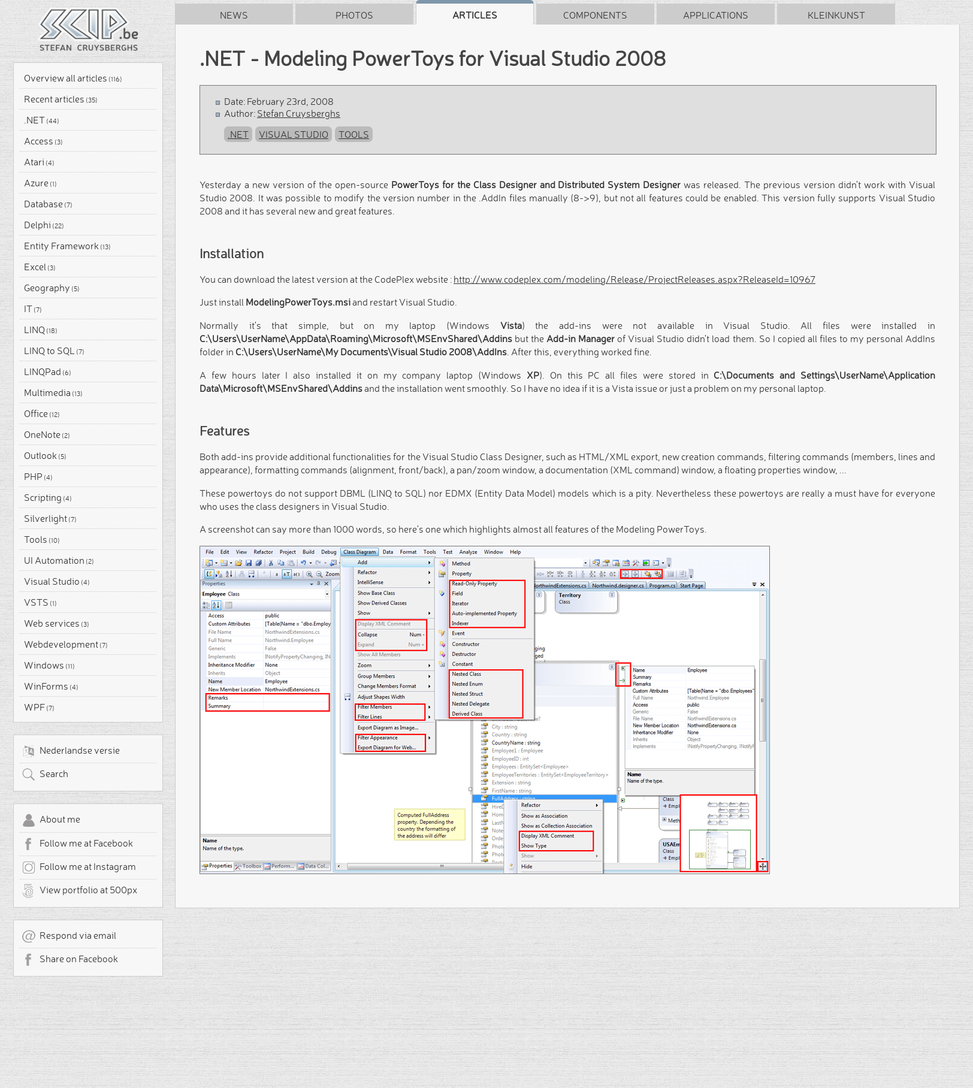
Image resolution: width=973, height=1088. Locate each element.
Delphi (44, 225)
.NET (41, 120)
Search (45, 774)
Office (42, 413)
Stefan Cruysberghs (298, 113)
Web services (56, 623)
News (234, 15)
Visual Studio (57, 581)
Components (595, 15)
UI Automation (59, 560)
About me (51, 820)
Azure (40, 183)
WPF (39, 707)
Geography (52, 288)
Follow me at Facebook (77, 844)
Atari (39, 162)
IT (33, 309)
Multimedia (53, 392)
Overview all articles (73, 78)
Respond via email (69, 936)
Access (43, 141)
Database (48, 204)
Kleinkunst (836, 15)
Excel (40, 267)
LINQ (41, 330)
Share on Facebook (70, 960)
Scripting (48, 497)
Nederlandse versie (71, 751)
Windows (49, 665)
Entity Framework (67, 246)
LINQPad (47, 371)
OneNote (47, 434)
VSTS (40, 602)
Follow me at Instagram (79, 867)
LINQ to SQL (54, 350)
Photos (354, 15)
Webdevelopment (66, 644)
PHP (38, 476)
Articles (474, 15)
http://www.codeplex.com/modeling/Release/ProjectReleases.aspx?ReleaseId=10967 (634, 279)
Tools (42, 539)
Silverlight (50, 518)
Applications (715, 15)
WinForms (51, 686)
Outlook (45, 455)
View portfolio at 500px (79, 891)
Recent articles (61, 99)
